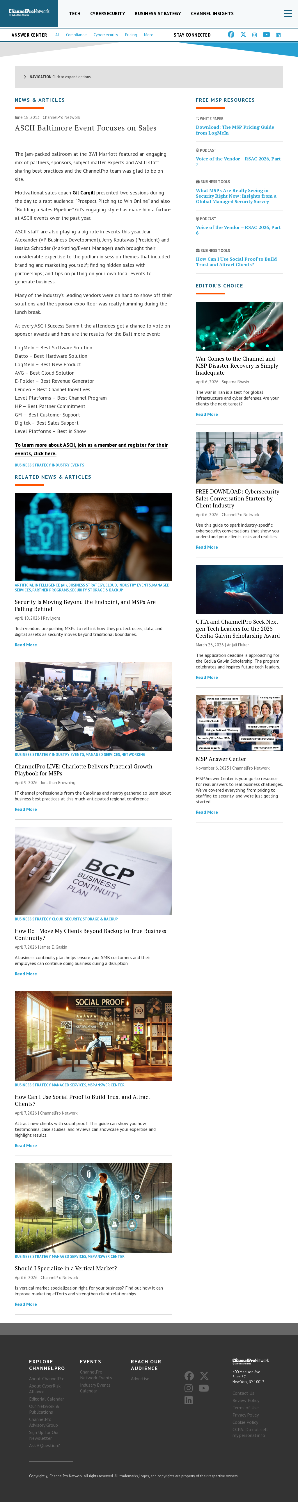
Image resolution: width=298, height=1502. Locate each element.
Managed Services (103, 754)
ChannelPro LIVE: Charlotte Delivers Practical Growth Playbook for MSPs (83, 770)
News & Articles (40, 100)
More (148, 34)
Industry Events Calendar (95, 1388)
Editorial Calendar (46, 1399)
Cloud (111, 585)
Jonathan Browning (58, 782)
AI (57, 34)
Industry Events (68, 465)
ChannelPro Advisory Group (43, 1422)
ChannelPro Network (61, 117)
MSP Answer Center (106, 1085)
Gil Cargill (83, 192)
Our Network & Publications (44, 1409)
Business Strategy (158, 13)
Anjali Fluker (238, 645)
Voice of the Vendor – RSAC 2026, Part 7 (238, 162)
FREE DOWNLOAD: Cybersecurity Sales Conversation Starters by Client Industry (237, 498)
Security (78, 590)
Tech (75, 13)
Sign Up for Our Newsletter (44, 1435)
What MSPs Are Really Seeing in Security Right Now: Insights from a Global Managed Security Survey (236, 196)
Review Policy (246, 1400)
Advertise (140, 1379)
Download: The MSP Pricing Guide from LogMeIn (235, 130)
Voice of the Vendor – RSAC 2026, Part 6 (238, 230)
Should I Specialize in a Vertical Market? (66, 1268)
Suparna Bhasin (235, 382)
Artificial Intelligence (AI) (41, 585)
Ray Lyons (52, 618)
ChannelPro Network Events (96, 1375)
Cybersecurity (107, 13)
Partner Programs (50, 590)
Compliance (76, 34)
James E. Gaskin (53, 947)
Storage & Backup (105, 590)
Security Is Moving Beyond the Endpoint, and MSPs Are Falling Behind (85, 605)
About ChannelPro (47, 1379)
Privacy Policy (246, 1415)
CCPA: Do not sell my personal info (250, 1432)
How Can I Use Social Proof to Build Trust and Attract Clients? (82, 1100)
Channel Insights (212, 13)
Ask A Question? (44, 1446)
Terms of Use (246, 1408)
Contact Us (243, 1393)
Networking (133, 754)
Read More (26, 645)
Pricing (131, 34)
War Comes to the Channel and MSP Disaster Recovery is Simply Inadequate (237, 365)
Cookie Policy (245, 1422)
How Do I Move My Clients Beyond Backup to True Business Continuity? (90, 934)
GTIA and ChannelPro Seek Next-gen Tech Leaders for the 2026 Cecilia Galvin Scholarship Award (238, 628)
